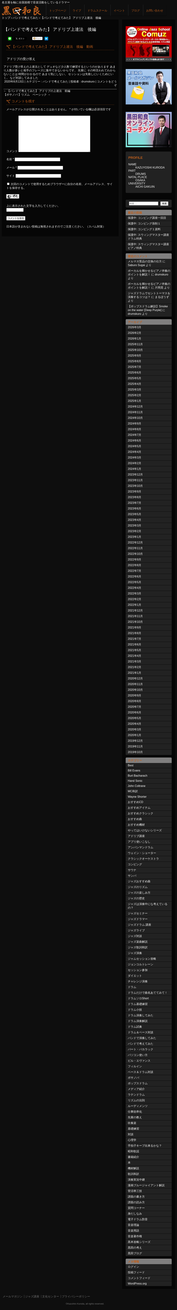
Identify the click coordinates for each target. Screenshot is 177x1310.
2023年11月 (135, 480)
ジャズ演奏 (135, 953)
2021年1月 (134, 672)
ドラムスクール (97, 10)
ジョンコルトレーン (140, 964)
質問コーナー (136, 1207)
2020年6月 (134, 712)
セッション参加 (138, 970)
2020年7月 (134, 706)
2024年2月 (134, 463)
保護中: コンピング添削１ (144, 223)
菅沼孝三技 (135, 1190)
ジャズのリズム (138, 886)
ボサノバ (133, 1077)
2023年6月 (134, 508)
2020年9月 (134, 695)
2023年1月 (134, 536)
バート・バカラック (140, 1049)
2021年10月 (135, 621)
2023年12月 (135, 474)
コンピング (135, 864)
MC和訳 (133, 791)
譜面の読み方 (136, 1202)
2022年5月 (134, 582)
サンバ (132, 875)
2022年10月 (135, 553)
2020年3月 (134, 729)
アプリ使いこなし (139, 841)
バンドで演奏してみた (142, 1038)
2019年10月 (135, 752)
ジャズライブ (136, 930)
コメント (12, 151)
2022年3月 (134, 593)
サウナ (132, 870)
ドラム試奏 (135, 1026)
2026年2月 (134, 332)
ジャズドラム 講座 (139, 924)
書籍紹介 (133, 1156)
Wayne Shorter (137, 796)
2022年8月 (134, 565)
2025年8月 (134, 361)
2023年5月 (134, 514)
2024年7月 (134, 434)
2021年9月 (134, 627)
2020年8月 (134, 701)
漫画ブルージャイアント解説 (146, 1185)
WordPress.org (137, 1283)
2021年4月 (134, 655)
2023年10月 (135, 485)
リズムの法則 (136, 1100)
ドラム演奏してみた (140, 1015)
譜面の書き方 (136, 1196)
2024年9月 (134, 423)
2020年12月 (135, 678)
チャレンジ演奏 (138, 981)
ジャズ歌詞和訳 (138, 947)
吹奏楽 (132, 1122)
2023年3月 (134, 525)
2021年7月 (134, 638)
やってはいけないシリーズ (145, 830)
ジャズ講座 (32, 1296)
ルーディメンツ (138, 1105)
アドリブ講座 (136, 836)
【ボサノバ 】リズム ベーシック (27, 94)
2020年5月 (134, 718)
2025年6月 (134, 372)
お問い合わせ (154, 10)
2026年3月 (134, 327)
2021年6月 (134, 644)
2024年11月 (135, 412)
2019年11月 (135, 746)
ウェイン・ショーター (142, 853)
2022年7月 (134, 570)
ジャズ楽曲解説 (138, 941)
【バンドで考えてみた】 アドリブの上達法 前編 (38, 90)
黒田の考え (135, 1247)
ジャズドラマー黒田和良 (21, 10)
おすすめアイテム (139, 807)
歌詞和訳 (133, 1173)
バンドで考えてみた (55, 81)
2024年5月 (134, 446)
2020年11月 (135, 684)
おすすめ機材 (136, 824)
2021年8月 (134, 633)
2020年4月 (134, 723)
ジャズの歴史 (136, 898)
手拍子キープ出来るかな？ (145, 1145)
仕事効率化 (135, 1111)
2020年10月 (135, 689)
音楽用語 (133, 1230)
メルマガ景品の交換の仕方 (145, 261)
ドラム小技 (135, 1009)
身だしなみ (135, 1213)
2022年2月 (134, 599)
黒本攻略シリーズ (139, 1241)
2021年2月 (134, 667)
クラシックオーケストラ (143, 858)
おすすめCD (135, 802)
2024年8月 (134, 429)
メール (11, 167)
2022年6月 (134, 576)
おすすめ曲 (135, 819)
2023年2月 (134, 531)
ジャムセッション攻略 (142, 958)
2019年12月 (135, 740)
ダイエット (135, 975)
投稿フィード (136, 1272)
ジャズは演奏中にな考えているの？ (147, 905)
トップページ (57, 10)
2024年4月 (134, 451)
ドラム (132, 987)
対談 (130, 1134)
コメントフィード (139, 1278)
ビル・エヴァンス (139, 1060)
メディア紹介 (136, 1088)
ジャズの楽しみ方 (139, 892)
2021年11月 (135, 616)
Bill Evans (134, 770)
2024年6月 (134, 440)
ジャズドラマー (138, 919)
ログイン (133, 1266)
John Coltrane (136, 785)
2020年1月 (134, 735)
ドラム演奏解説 (138, 1021)
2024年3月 (134, 457)
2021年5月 (134, 650)
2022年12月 (135, 542)
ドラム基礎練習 (138, 1004)
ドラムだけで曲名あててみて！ (147, 992)
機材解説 (133, 1168)
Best (130, 765)
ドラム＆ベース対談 (140, 1032)
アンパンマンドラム (140, 847)
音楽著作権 (135, 1236)
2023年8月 (134, 497)
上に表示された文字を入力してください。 (33, 205)
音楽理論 (133, 1224)
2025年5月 (134, 378)
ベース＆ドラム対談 (140, 1071)
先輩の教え (135, 1117)
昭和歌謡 (133, 1151)
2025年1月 (134, 400)
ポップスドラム (138, 1083)
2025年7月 (134, 366)
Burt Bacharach (137, 775)
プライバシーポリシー (76, 1296)
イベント (119, 10)
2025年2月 (134, 395)
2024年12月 (135, 406)
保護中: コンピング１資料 (144, 229)
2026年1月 (134, 338)
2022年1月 (134, 604)
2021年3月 (134, 661)
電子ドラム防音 (138, 1219)
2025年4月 (134, 383)
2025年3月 (134, 389)
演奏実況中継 (136, 1179)
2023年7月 (134, 502)
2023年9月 (134, 491)
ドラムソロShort (138, 998)
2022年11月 (135, 548)
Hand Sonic (135, 780)
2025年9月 (134, 355)
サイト (10, 175)
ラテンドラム (136, 1094)
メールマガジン (12, 1296)
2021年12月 (135, 610)
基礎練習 (133, 1128)
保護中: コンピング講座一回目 (147, 217)
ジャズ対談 (135, 936)
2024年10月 (135, 417)
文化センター (50, 1296)
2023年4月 (134, 519)
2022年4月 (134, 587)
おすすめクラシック (140, 813)
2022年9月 (134, 559)
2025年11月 (135, 344)
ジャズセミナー (138, 913)
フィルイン (135, 1066)
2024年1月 (134, 468)
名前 (10, 159)
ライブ (77, 10)
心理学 (132, 1139)
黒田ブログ (135, 1253)
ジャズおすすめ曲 (139, 881)
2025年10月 (135, 349)
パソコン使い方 (138, 1054)
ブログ (135, 10)
